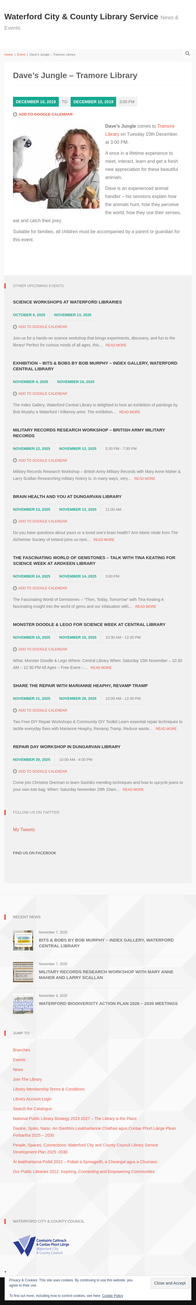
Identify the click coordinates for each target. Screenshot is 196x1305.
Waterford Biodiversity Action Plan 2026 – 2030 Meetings (108, 1003)
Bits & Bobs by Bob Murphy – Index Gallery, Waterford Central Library (106, 943)
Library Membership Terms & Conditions (49, 1089)
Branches (21, 1050)
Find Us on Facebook (34, 853)
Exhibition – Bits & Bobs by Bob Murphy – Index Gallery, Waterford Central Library (95, 366)
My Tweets (24, 829)
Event (21, 54)
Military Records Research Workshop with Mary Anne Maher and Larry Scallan (106, 974)
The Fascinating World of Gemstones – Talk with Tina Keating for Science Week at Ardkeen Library (94, 560)
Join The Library (27, 1079)
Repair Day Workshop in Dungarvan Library (66, 746)
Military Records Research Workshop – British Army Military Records (89, 432)
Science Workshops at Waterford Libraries (67, 301)
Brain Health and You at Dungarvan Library (67, 496)
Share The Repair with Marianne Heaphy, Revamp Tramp (80, 685)
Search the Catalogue (32, 1108)
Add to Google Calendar (46, 114)
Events (19, 1059)
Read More (116, 345)
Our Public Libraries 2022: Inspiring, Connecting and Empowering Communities (84, 1171)
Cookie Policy (112, 1296)
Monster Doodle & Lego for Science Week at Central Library (89, 624)
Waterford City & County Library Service (82, 16)
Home (8, 54)
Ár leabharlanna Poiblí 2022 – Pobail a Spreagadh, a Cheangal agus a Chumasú (85, 1161)
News (18, 1069)
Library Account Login (32, 1099)
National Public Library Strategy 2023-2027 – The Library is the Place (75, 1118)
